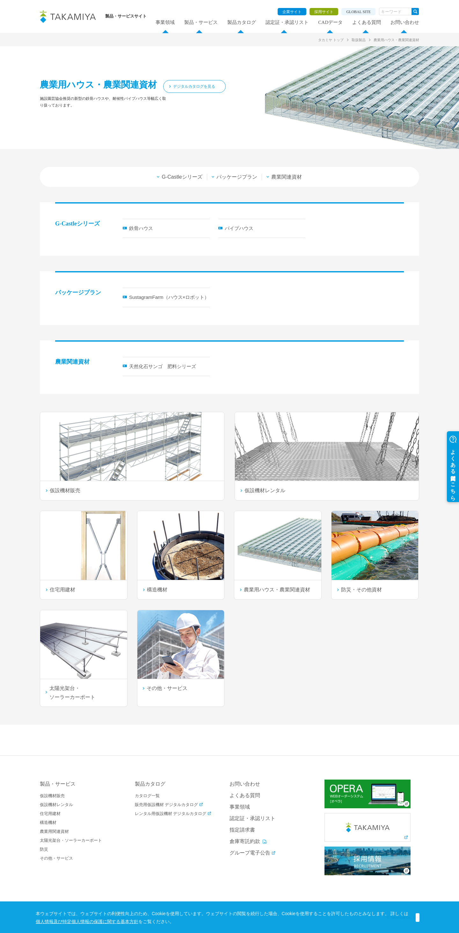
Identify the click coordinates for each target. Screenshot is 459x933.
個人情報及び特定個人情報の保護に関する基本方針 (137, 921)
